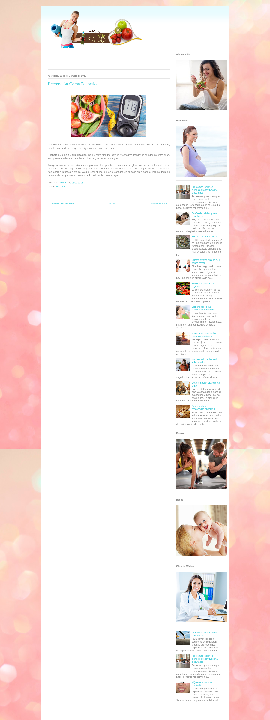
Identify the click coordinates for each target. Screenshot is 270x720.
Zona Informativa (55, 216)
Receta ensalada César (204, 236)
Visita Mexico (89, 223)
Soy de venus (58, 220)
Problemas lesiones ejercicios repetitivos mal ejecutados (205, 189)
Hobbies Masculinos (139, 216)
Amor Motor (124, 223)
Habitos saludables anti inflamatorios (204, 361)
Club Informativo (98, 216)
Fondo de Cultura (112, 216)
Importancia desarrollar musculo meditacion (204, 334)
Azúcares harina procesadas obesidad (203, 407)
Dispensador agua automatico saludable (203, 308)
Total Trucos (86, 220)
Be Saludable (68, 216)
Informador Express (82, 216)
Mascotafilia (149, 220)
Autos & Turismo (122, 220)
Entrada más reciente (62, 203)
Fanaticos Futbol (137, 220)
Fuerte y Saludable (72, 220)
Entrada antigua (158, 203)
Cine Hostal (96, 220)
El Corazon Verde (102, 223)
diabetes (61, 186)
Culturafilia (114, 223)
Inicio (112, 203)
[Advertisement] (104, 60)
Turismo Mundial (64, 223)
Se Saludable (77, 223)
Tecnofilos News (155, 216)
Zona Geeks (125, 216)
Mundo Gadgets (108, 220)
